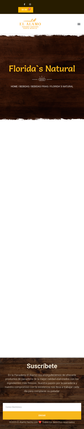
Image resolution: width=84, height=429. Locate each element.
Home (14, 86)
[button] (79, 24)
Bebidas (24, 86)
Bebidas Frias (39, 86)
